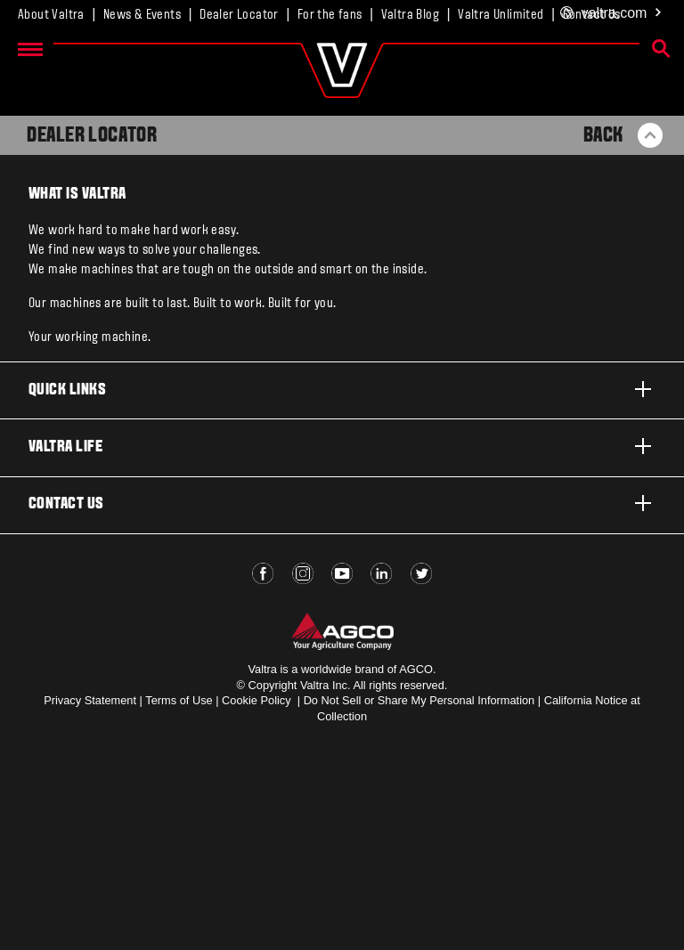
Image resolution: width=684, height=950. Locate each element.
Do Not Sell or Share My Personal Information (419, 700)
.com (611, 13)
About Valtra (51, 15)
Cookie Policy (256, 700)
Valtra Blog (410, 15)
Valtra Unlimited (500, 15)
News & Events (142, 15)
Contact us (342, 503)
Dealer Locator (239, 15)
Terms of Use (178, 700)
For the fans (329, 15)
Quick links (342, 389)
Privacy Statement (90, 700)
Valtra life (342, 446)
